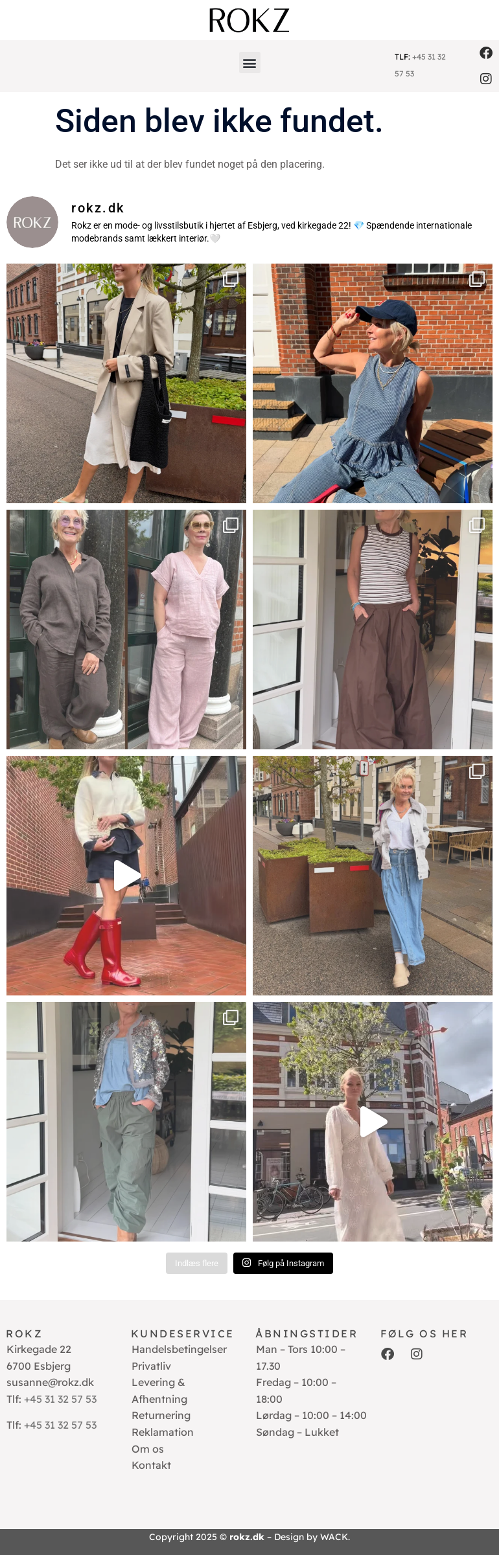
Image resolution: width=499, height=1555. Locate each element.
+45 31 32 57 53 (60, 1398)
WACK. (335, 1537)
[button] (250, 62)
